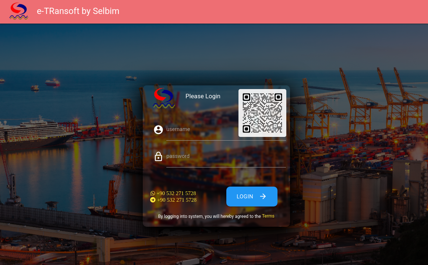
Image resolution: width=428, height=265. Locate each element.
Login (252, 196)
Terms (268, 216)
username (178, 129)
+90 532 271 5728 (175, 193)
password (178, 156)
